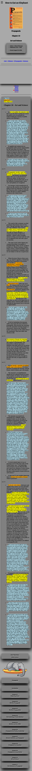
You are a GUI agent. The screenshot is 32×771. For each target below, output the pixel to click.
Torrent (16, 91)
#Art (5, 61)
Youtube (16, 90)
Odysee (16, 87)
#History (10, 61)
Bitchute (16, 86)
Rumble (16, 89)
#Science (25, 61)
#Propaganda (18, 61)
